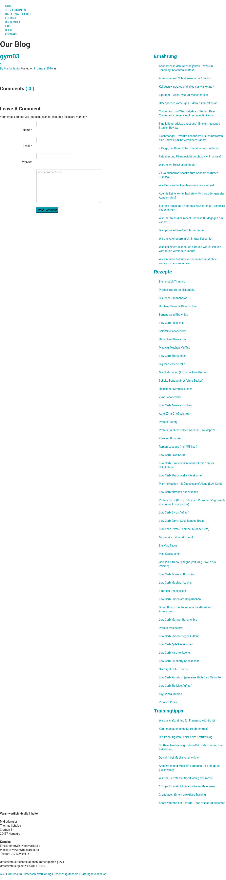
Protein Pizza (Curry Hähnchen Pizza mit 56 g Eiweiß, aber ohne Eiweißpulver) (192, 502)
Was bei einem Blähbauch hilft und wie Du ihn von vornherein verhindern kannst (190, 249)
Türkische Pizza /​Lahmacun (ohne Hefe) (184, 529)
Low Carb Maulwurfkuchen (175, 582)
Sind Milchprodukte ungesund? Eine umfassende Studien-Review (189, 125)
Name (27, 129)
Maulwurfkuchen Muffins (174, 347)
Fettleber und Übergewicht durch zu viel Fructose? (190, 156)
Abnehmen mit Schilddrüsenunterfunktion (185, 78)
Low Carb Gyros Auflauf (174, 512)
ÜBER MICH (12, 22)
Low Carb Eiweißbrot (172, 455)
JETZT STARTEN (15, 10)
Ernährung (165, 56)
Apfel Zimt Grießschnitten (175, 413)
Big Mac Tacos (168, 545)
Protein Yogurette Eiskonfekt (177, 289)
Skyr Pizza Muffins (170, 694)
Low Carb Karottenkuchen (175, 652)
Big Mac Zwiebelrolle (172, 364)
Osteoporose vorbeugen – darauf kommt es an (188, 103)
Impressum (15, 874)
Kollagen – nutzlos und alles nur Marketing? (186, 86)
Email (27, 146)
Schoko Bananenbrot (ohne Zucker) (181, 380)
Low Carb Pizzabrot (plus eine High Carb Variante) (190, 677)
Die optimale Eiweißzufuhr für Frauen (182, 230)
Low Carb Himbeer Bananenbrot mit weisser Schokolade (186, 465)
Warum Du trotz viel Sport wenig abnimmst (186, 778)
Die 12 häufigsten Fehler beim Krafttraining (185, 737)
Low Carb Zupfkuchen (172, 355)
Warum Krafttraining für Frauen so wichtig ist (187, 720)
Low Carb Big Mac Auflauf (175, 685)
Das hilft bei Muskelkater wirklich (179, 757)
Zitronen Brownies (170, 438)
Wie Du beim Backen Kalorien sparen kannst (186, 185)
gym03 (10, 56)
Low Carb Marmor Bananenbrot (178, 619)
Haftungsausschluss (93, 874)
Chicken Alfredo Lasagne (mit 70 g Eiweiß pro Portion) (187, 564)
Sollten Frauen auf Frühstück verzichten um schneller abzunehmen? (192, 207)
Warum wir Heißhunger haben (177, 164)
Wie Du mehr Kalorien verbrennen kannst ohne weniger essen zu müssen (188, 261)
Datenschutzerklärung (38, 874)
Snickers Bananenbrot (172, 331)
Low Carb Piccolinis (171, 322)
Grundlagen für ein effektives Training (182, 794)
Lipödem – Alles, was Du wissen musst (183, 94)
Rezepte (163, 272)
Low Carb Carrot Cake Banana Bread (182, 520)
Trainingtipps (168, 711)
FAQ (7, 26)
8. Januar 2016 (43, 68)
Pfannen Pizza (168, 702)
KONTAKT (11, 34)
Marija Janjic (12, 68)
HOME (9, 6)
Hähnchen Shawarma (172, 339)
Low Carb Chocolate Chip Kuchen (180, 599)
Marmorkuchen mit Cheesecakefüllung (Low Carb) (190, 483)
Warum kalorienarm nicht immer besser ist (185, 238)
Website (27, 162)
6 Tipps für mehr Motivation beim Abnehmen (187, 786)
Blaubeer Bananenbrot (173, 298)
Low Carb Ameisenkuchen (175, 405)
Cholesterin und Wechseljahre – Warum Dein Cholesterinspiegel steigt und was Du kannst (187, 113)
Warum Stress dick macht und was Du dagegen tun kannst (191, 220)
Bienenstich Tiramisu (172, 281)
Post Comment (47, 210)
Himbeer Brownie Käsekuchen (178, 306)
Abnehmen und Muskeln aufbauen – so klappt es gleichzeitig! (189, 767)
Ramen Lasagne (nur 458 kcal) (178, 446)
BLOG (8, 30)
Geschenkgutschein (66, 874)
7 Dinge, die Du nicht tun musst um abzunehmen (189, 148)
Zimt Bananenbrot (170, 397)
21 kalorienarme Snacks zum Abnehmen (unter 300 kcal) (188, 175)
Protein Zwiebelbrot (171, 627)
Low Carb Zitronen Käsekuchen (178, 492)
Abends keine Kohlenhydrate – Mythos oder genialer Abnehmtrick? (191, 195)
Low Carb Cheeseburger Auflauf (179, 636)
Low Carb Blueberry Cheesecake (179, 661)
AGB (2, 874)
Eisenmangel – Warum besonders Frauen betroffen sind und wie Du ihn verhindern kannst (191, 138)
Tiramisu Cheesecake (172, 590)
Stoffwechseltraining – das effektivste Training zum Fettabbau (191, 747)
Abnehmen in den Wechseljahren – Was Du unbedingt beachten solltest (186, 68)
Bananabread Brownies (173, 314)
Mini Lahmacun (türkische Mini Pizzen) (183, 372)
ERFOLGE (11, 18)
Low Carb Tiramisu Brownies (177, 574)
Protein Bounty (168, 421)
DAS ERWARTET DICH (20, 14)
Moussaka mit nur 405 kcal (176, 537)
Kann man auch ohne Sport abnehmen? (183, 728)
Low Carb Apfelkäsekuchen (176, 644)
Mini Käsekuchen (169, 553)
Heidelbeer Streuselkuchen (175, 388)
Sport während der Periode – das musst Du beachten (192, 802)
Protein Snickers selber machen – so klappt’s (187, 430)
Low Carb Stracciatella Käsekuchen (181, 475)
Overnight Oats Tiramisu (174, 669)
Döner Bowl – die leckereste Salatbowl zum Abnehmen (186, 609)
